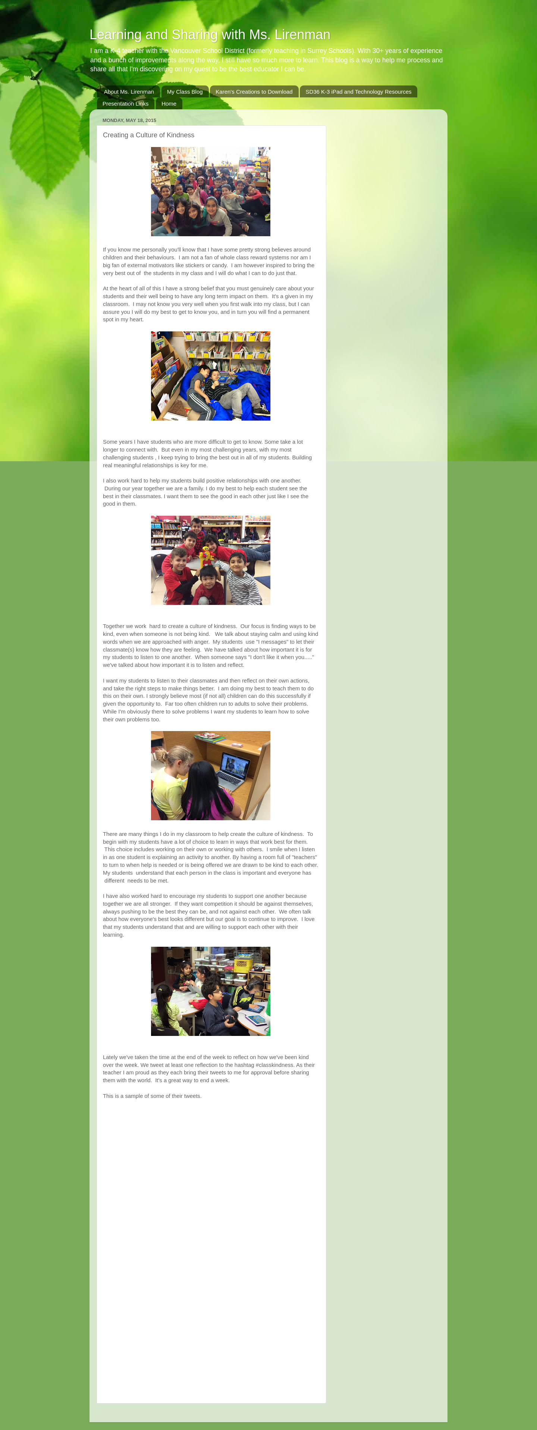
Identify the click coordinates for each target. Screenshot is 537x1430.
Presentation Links (125, 103)
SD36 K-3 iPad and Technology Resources (358, 91)
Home (168, 103)
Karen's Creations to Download (254, 91)
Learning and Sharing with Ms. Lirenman (210, 34)
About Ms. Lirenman (129, 91)
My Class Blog (185, 91)
